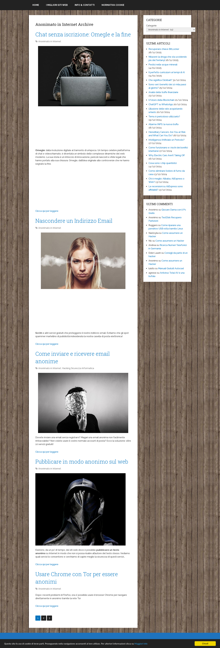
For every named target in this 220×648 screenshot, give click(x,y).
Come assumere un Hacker (169, 240)
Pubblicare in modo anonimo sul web (81, 461)
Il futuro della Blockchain (161, 100)
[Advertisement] (83, 129)
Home (35, 5)
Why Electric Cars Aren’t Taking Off (167, 155)
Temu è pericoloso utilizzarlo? (164, 116)
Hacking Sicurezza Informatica (78, 368)
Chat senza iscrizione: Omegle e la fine (83, 34)
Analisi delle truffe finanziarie (163, 92)
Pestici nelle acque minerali (163, 64)
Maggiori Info (140, 643)
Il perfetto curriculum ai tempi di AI (167, 72)
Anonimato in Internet (49, 41)
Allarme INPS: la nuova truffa (163, 124)
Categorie (151, 25)
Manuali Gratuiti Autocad (171, 268)
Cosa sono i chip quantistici (163, 163)
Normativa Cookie (113, 5)
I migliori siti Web (57, 5)
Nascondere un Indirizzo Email (73, 220)
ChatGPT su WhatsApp (161, 104)
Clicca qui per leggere (46, 211)
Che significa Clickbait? (160, 80)
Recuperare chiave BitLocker (164, 49)
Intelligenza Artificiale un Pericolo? (166, 139)
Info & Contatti (85, 5)
